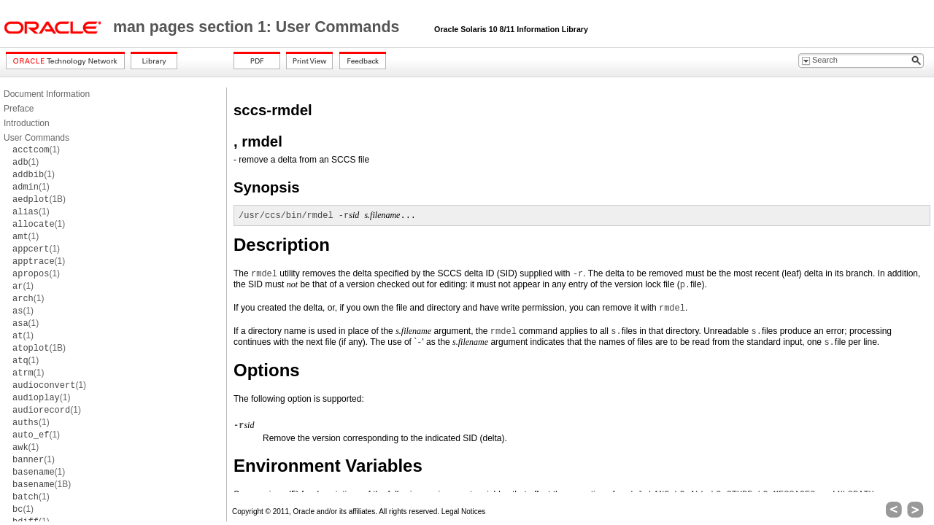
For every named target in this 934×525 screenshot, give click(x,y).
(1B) (39, 199)
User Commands (36, 138)
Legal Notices (463, 512)
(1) (36, 149)
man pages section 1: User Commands (258, 27)
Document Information (47, 94)
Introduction (27, 123)
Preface (19, 109)
